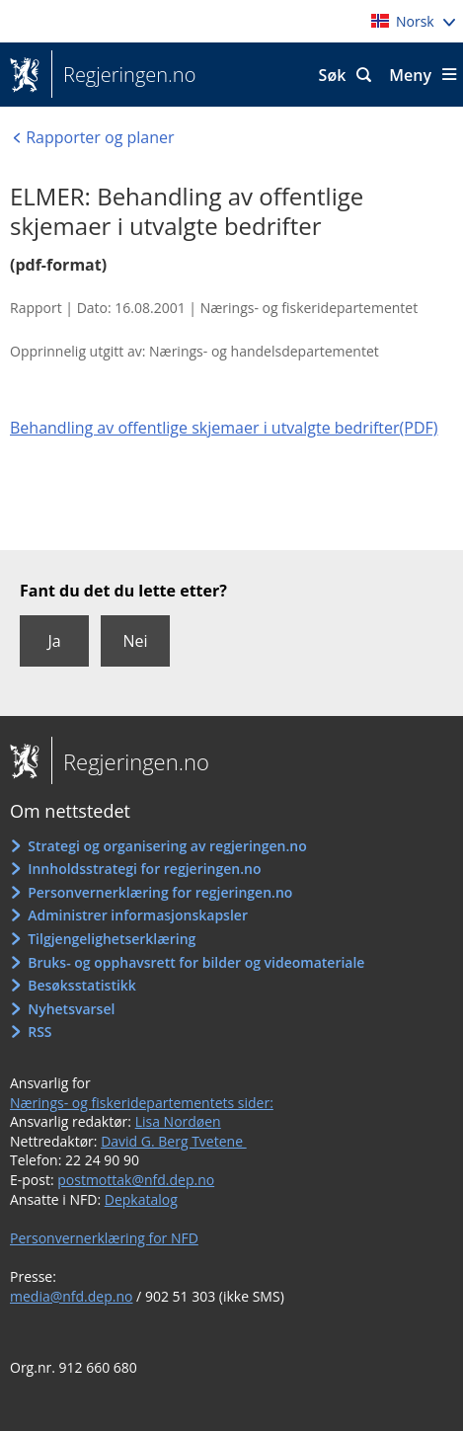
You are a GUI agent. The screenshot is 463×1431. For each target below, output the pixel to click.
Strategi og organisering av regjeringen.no (167, 845)
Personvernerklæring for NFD (104, 1238)
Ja (53, 641)
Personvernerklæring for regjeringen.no (160, 892)
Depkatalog (141, 1199)
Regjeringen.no (123, 75)
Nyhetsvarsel (71, 1008)
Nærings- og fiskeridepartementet (309, 307)
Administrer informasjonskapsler (138, 915)
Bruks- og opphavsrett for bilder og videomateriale (196, 962)
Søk (333, 75)
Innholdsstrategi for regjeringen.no (144, 868)
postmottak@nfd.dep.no (135, 1179)
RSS (39, 1031)
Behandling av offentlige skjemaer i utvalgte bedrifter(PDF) (223, 427)
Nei (134, 641)
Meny (410, 75)
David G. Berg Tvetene (174, 1141)
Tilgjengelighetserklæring (111, 938)
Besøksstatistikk (82, 985)
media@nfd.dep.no (71, 1296)
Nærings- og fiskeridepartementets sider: (141, 1102)
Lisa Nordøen (178, 1121)
